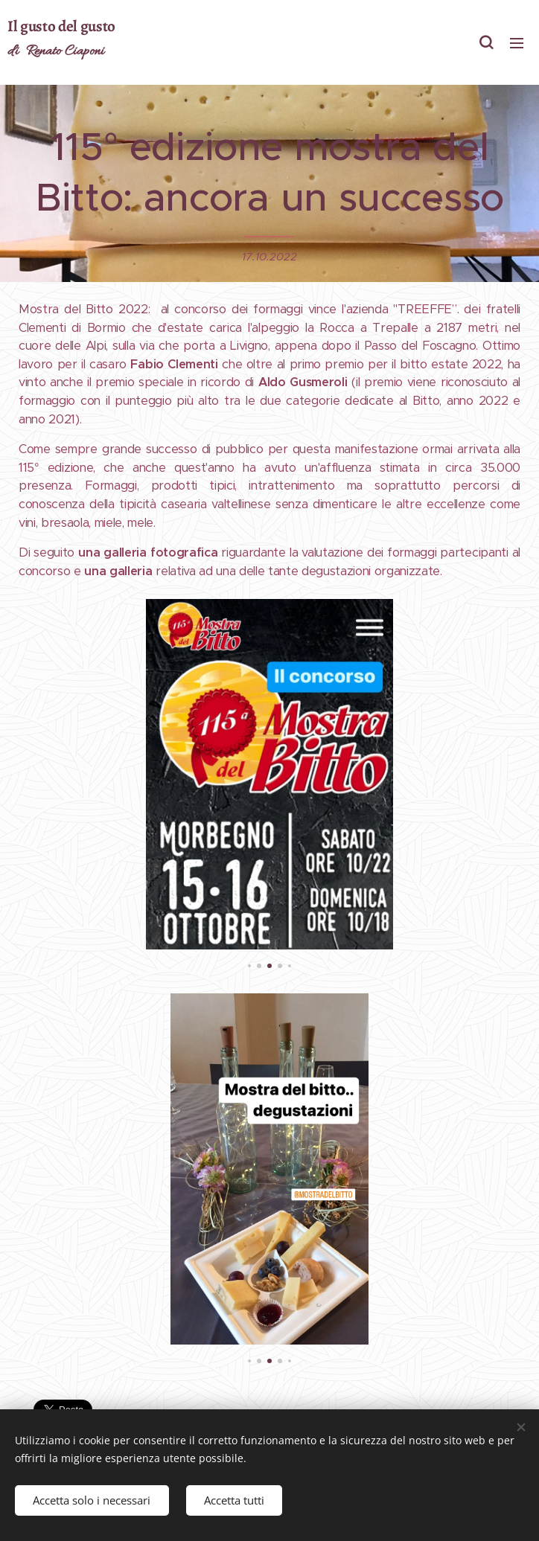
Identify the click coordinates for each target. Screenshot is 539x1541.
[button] (486, 42)
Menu (516, 43)
